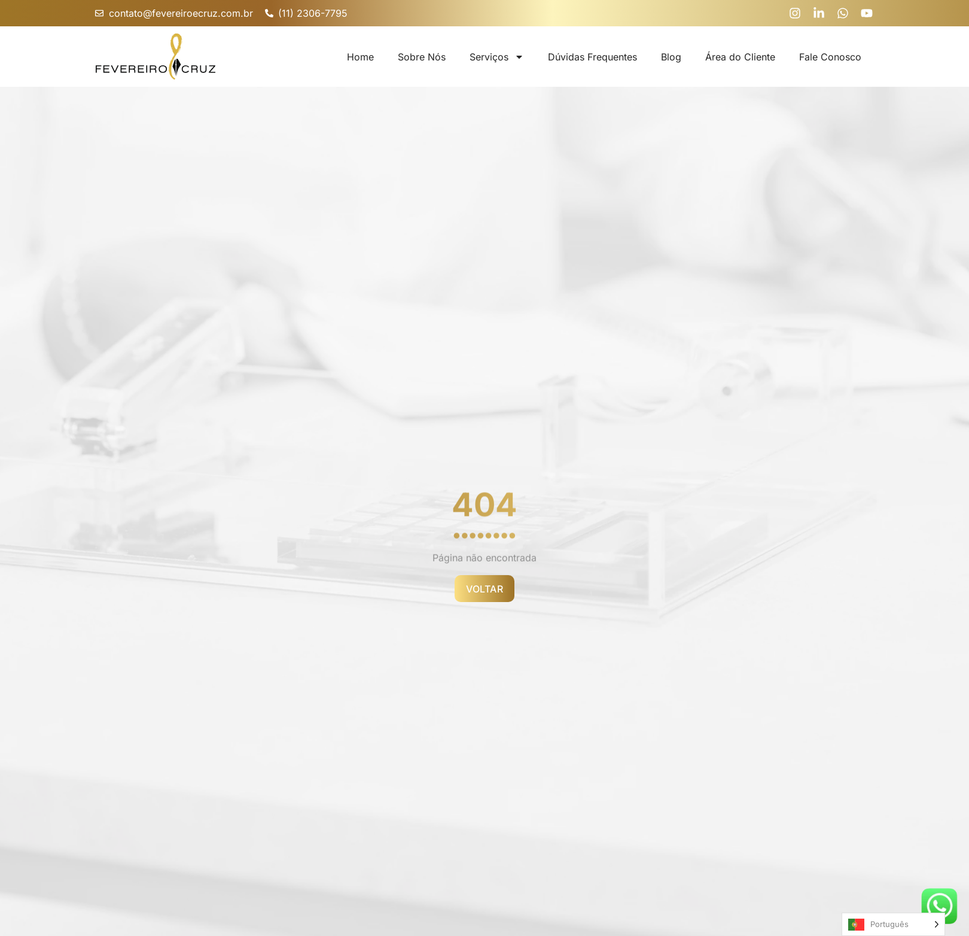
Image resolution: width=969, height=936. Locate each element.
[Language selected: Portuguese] (893, 924)
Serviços (497, 57)
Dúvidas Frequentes (592, 57)
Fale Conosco (830, 57)
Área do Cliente (740, 57)
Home (360, 57)
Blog (671, 57)
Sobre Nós (422, 57)
